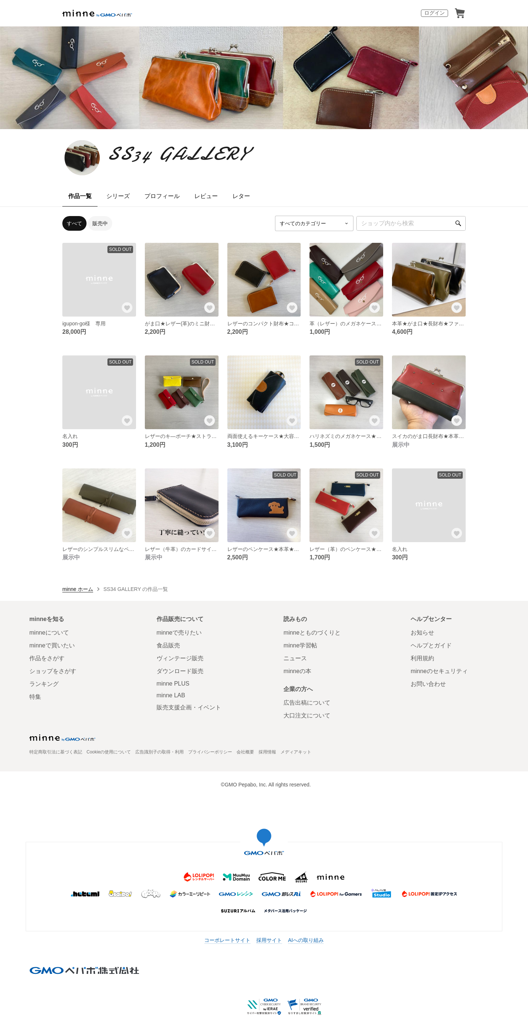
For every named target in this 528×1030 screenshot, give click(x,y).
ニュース (295, 658)
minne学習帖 (300, 645)
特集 (35, 697)
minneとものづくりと (312, 632)
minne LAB (171, 695)
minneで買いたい (52, 645)
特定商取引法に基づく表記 (55, 752)
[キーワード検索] (411, 223)
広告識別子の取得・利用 (159, 752)
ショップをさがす (52, 671)
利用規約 (422, 658)
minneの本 (297, 671)
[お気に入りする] (127, 307)
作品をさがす (47, 658)
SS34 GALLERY (177, 153)
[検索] (458, 223)
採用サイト (269, 940)
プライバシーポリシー (210, 752)
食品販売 (168, 645)
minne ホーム (77, 589)
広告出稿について (306, 703)
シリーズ (118, 196)
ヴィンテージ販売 (180, 658)
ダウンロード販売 (180, 671)
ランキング (44, 684)
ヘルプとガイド (431, 645)
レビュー (206, 196)
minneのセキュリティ (439, 671)
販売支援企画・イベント (189, 707)
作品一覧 (80, 196)
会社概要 (245, 752)
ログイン (434, 13)
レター (241, 196)
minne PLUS (173, 683)
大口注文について (306, 715)
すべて (74, 223)
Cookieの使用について (109, 752)
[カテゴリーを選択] (314, 223)
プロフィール (162, 196)
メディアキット (295, 752)
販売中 (100, 223)
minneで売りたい (179, 632)
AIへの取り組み (305, 940)
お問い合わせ (428, 684)
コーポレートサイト (227, 940)
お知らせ (422, 632)
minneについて (49, 632)
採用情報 (267, 752)
